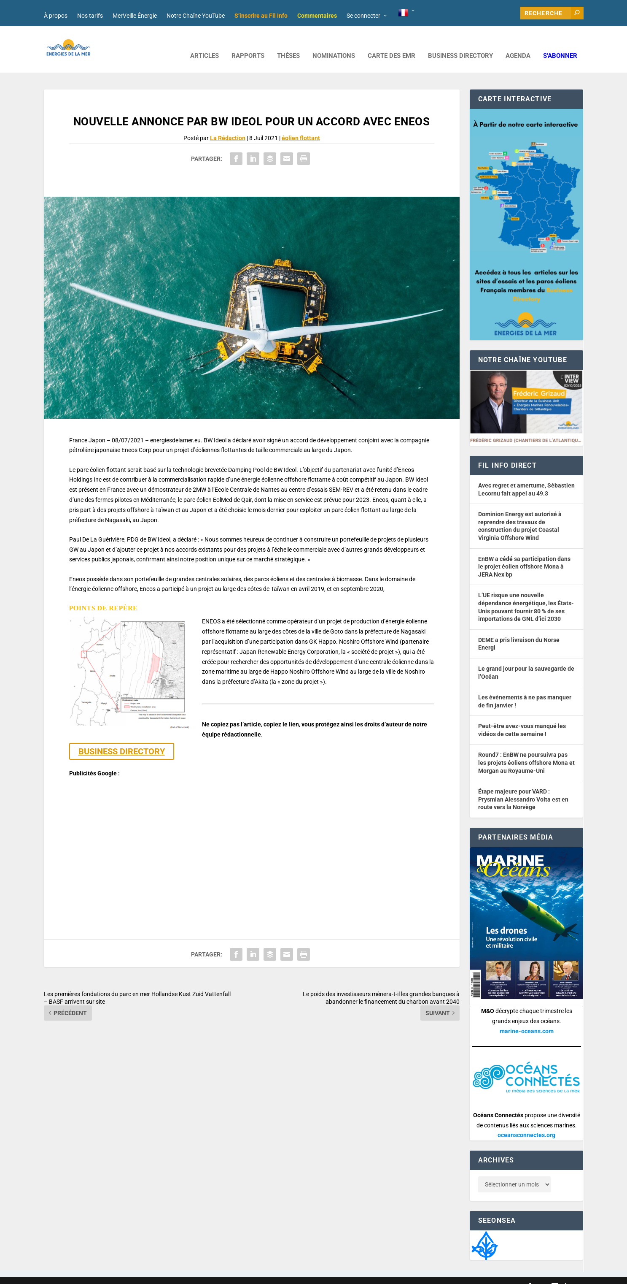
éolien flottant (301, 125)
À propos (55, 15)
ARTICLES (204, 43)
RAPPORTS (247, 43)
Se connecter (363, 15)
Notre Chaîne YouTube (196, 15)
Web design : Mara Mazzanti (78, 1274)
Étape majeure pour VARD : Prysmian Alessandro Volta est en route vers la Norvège (523, 786)
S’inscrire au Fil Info (261, 15)
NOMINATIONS (333, 43)
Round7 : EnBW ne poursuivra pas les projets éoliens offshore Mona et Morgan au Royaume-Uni (526, 750)
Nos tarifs (90, 15)
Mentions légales (277, 1274)
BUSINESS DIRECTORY (460, 43)
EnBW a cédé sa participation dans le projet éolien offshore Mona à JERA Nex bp (524, 554)
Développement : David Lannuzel (155, 1274)
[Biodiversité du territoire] (484, 1232)
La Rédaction (227, 125)
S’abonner (560, 43)
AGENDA (518, 43)
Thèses (288, 43)
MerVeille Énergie (135, 15)
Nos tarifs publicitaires (225, 1274)
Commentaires (317, 15)
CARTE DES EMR (391, 43)
